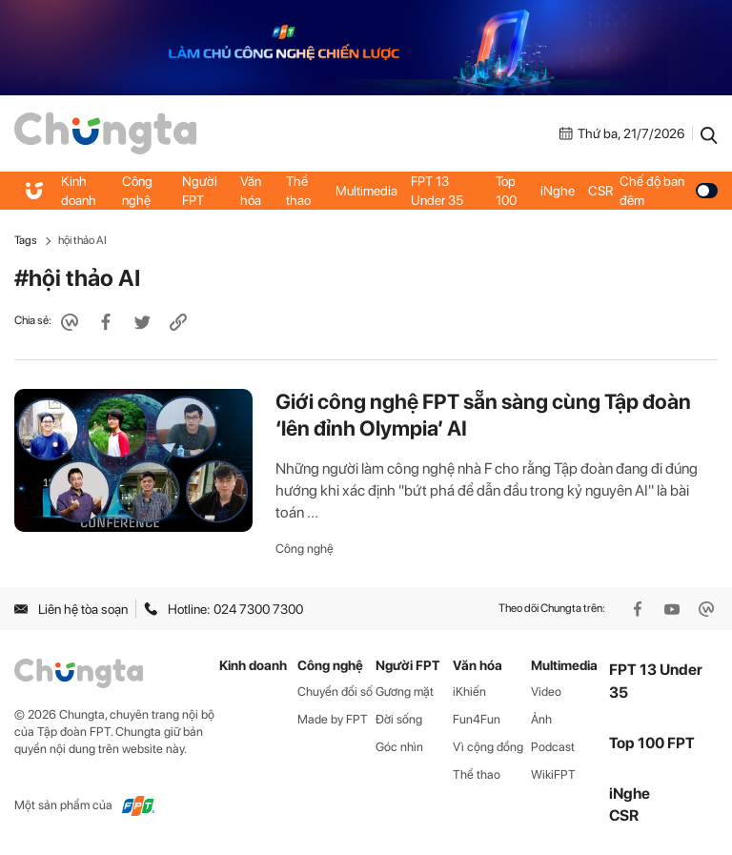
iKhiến (469, 691)
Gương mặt (405, 691)
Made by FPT (332, 719)
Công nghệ (137, 190)
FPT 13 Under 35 (437, 190)
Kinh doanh (78, 190)
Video (546, 691)
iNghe (557, 190)
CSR (600, 190)
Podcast (553, 747)
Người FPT (199, 190)
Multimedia (366, 190)
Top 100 (506, 190)
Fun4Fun (476, 719)
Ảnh (541, 719)
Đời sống (399, 719)
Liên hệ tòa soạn (71, 609)
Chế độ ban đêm (669, 190)
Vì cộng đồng (488, 747)
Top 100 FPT (652, 743)
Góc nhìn (399, 747)
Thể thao (298, 190)
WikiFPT (553, 774)
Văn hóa (250, 190)
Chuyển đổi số (335, 691)
